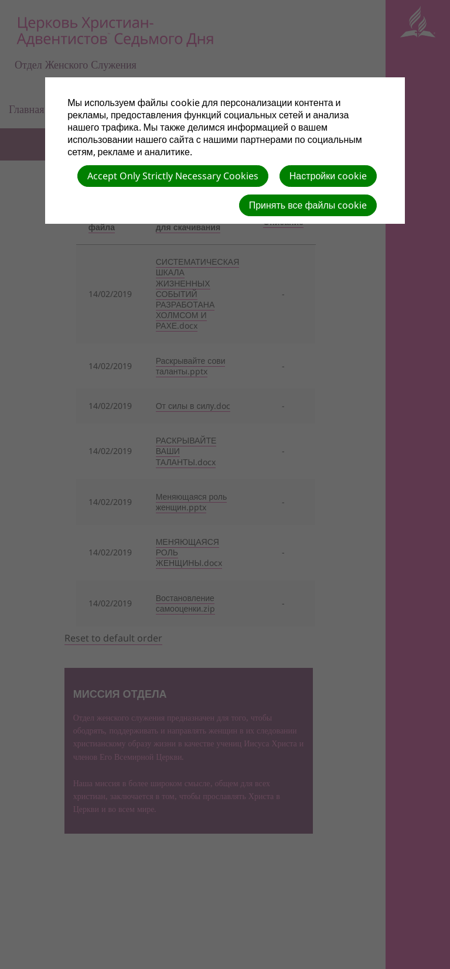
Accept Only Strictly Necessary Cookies (172, 175)
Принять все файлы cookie (308, 205)
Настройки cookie (328, 175)
